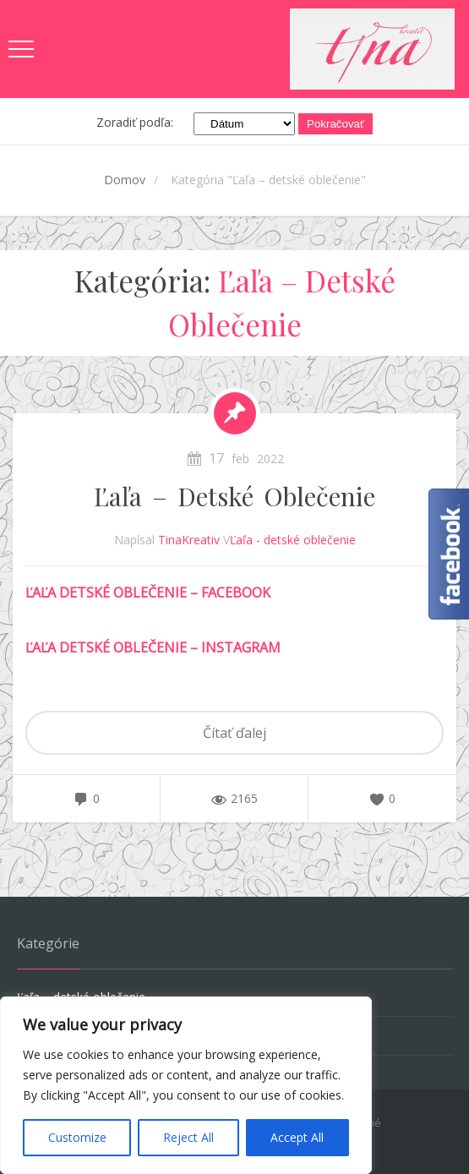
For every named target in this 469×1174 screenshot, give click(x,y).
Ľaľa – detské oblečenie (234, 496)
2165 (244, 798)
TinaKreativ (189, 540)
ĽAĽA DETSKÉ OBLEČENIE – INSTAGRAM (153, 647)
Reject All (188, 1137)
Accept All (297, 1137)
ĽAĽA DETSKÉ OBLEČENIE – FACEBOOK (147, 592)
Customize (77, 1137)
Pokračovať (335, 123)
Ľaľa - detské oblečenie (293, 540)
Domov (124, 180)
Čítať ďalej (234, 733)
